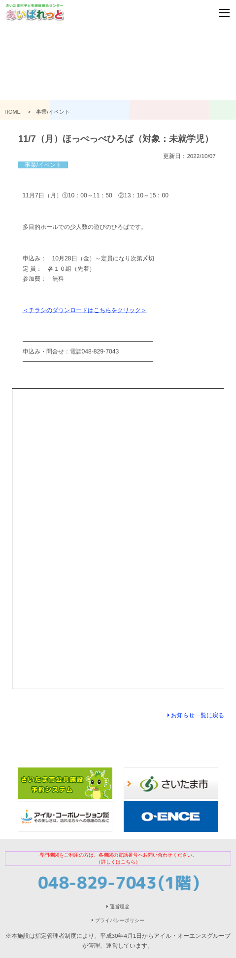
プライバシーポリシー (118, 920)
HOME (15, 112)
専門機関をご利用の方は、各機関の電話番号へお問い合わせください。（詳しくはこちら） (118, 858)
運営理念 (118, 906)
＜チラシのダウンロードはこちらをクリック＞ (85, 310)
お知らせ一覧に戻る (196, 715)
